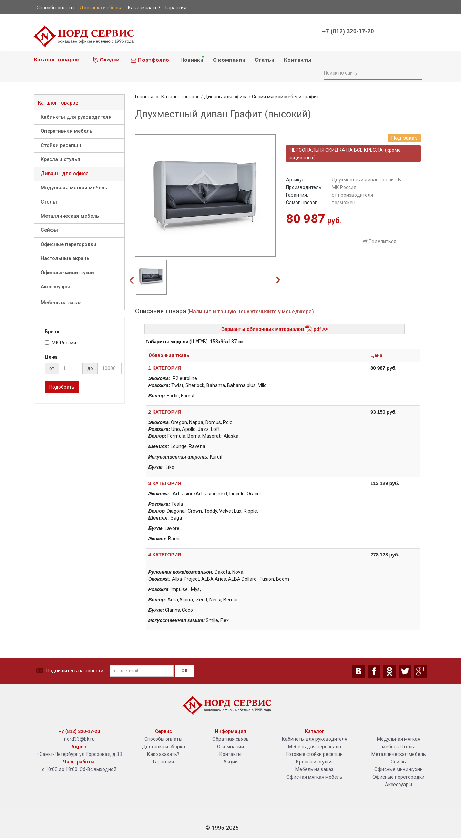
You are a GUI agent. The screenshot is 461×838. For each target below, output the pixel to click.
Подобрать (61, 387)
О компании (229, 60)
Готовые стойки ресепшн (314, 754)
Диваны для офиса (65, 174)
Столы (49, 202)
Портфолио (150, 60)
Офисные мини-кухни (67, 273)
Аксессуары (55, 287)
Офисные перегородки (68, 244)
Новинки (191, 59)
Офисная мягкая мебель (314, 777)
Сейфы (49, 230)
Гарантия (163, 762)
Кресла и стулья (60, 159)
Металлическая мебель (70, 216)
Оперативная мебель (66, 131)
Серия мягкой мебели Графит (285, 96)
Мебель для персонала (314, 746)
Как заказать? (163, 754)
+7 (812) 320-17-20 (348, 31)
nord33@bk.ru (79, 739)
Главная (144, 96)
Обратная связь (230, 739)
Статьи (265, 60)
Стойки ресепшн (61, 145)
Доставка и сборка (163, 746)
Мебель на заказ (61, 303)
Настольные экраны (66, 259)
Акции (230, 762)
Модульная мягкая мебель (74, 188)
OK (184, 670)
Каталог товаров (56, 59)
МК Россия (60, 342)
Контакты (297, 60)
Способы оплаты (163, 739)
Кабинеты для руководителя (76, 117)
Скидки (106, 60)
